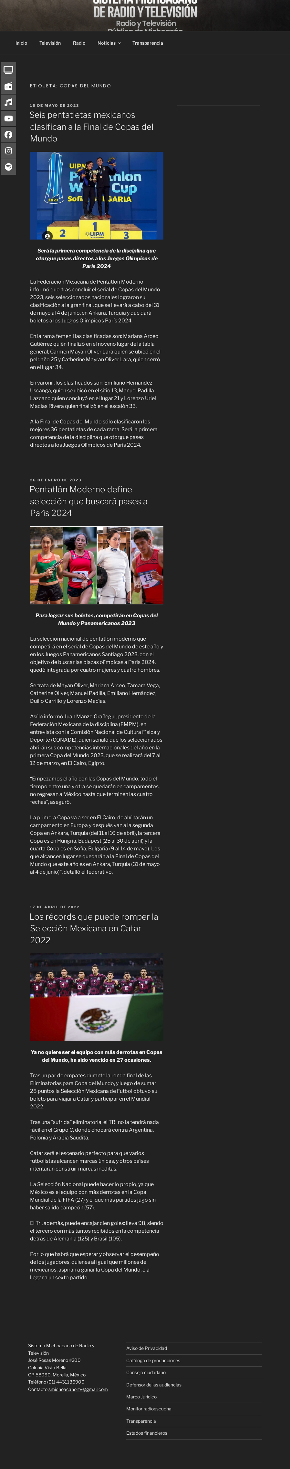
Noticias (110, 43)
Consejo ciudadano (146, 1372)
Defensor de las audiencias (153, 1384)
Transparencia (147, 43)
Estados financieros (146, 1433)
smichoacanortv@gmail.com (78, 1389)
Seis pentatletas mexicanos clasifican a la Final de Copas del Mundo (91, 126)
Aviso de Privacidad (146, 1348)
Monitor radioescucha (148, 1408)
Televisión (50, 43)
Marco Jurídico (141, 1396)
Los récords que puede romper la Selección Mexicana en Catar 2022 (93, 928)
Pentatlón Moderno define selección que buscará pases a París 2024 (88, 501)
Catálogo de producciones (153, 1360)
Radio (79, 43)
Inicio (21, 43)
